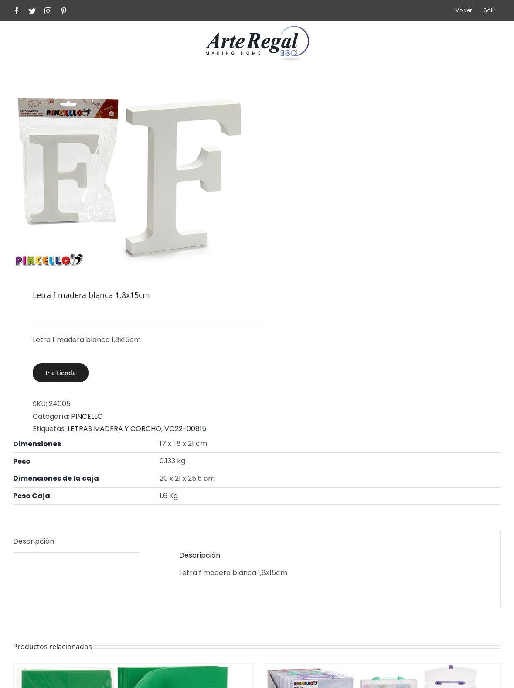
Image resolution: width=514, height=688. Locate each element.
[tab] (76, 542)
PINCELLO (87, 416)
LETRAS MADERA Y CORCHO (114, 429)
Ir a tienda (60, 373)
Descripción (33, 541)
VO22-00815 (185, 429)
